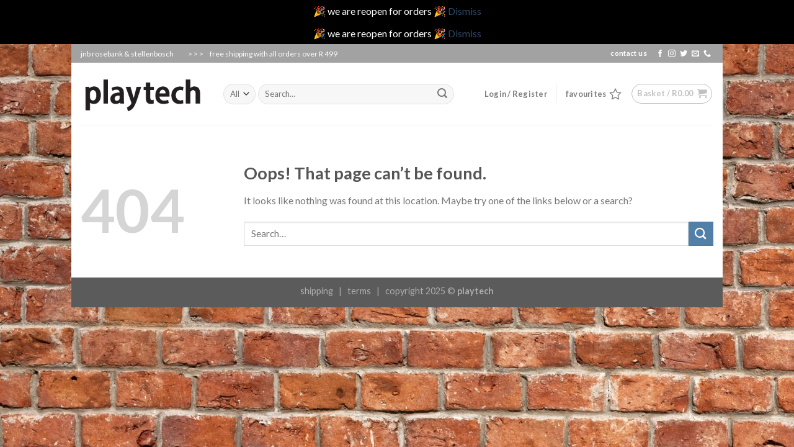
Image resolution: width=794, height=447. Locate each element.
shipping (316, 291)
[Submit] (701, 234)
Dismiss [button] (464, 11)
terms (359, 291)
